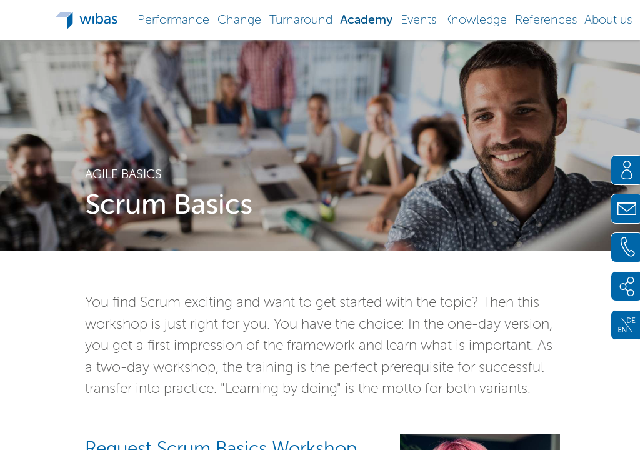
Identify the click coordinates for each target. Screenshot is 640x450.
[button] (174, 18)
